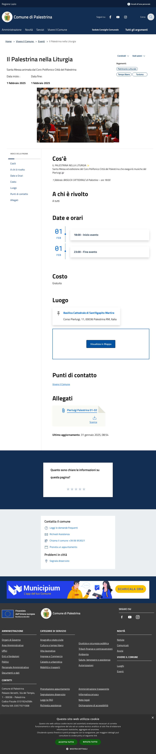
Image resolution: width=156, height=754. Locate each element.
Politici (5, 662)
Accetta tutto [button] (66, 742)
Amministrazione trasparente (94, 689)
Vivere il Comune (25, 41)
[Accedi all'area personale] (138, 4)
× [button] (152, 718)
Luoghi (120, 666)
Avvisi (120, 651)
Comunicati (123, 645)
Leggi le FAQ (46, 700)
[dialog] (78, 734)
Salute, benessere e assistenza (94, 660)
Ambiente (84, 654)
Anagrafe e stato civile (51, 640)
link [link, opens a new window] (95, 735)
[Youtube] (116, 17)
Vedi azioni (139, 56)
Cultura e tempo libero (51, 645)
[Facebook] (108, 17)
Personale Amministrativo (15, 667)
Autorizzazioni (86, 665)
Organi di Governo (11, 640)
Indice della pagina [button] (19, 153)
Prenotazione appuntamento (55, 689)
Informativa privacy (89, 694)
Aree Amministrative (12, 645)
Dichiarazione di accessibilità (93, 705)
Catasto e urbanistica (51, 662)
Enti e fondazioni (10, 656)
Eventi (41, 41)
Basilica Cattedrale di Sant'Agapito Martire (88, 313)
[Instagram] (123, 17)
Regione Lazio (9, 4)
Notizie (120, 640)
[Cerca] (150, 17)
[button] (78, 748)
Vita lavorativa (47, 651)
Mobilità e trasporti (50, 667)
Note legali (84, 700)
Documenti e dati (11, 673)
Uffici (4, 651)
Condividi (123, 56)
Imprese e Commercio (51, 656)
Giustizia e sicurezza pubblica (94, 643)
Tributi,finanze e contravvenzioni (96, 649)
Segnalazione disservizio (52, 694)
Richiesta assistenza (50, 705)
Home (8, 41)
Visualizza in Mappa (100, 344)
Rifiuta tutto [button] (90, 742)
